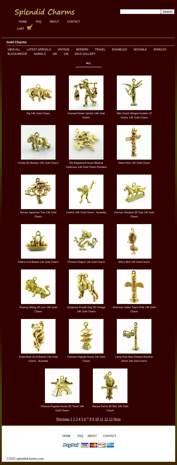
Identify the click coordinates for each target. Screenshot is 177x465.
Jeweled (160, 49)
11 (101, 419)
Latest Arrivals (39, 49)
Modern (82, 49)
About (54, 21)
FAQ (38, 21)
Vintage (64, 49)
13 (110, 419)
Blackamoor (17, 54)
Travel (100, 49)
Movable (140, 49)
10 (97, 419)
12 (106, 419)
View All (14, 49)
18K (54, 54)
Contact (73, 21)
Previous (62, 419)
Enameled (119, 49)
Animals (40, 54)
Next (117, 419)
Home (23, 21)
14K (66, 54)
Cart (21, 28)
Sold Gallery (84, 54)
